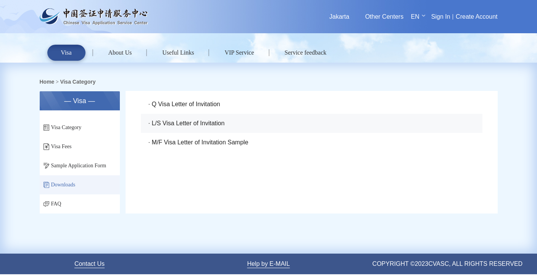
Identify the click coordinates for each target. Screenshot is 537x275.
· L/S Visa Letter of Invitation (186, 123)
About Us (120, 52)
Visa (66, 52)
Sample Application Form (75, 166)
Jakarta (339, 16)
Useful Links (178, 52)
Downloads (60, 185)
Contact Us (89, 263)
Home (47, 82)
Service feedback (306, 52)
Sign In (440, 16)
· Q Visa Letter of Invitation (184, 104)
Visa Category (77, 82)
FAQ (52, 204)
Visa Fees (58, 147)
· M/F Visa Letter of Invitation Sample (198, 142)
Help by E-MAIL (268, 263)
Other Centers (384, 16)
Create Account (476, 16)
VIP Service (239, 52)
